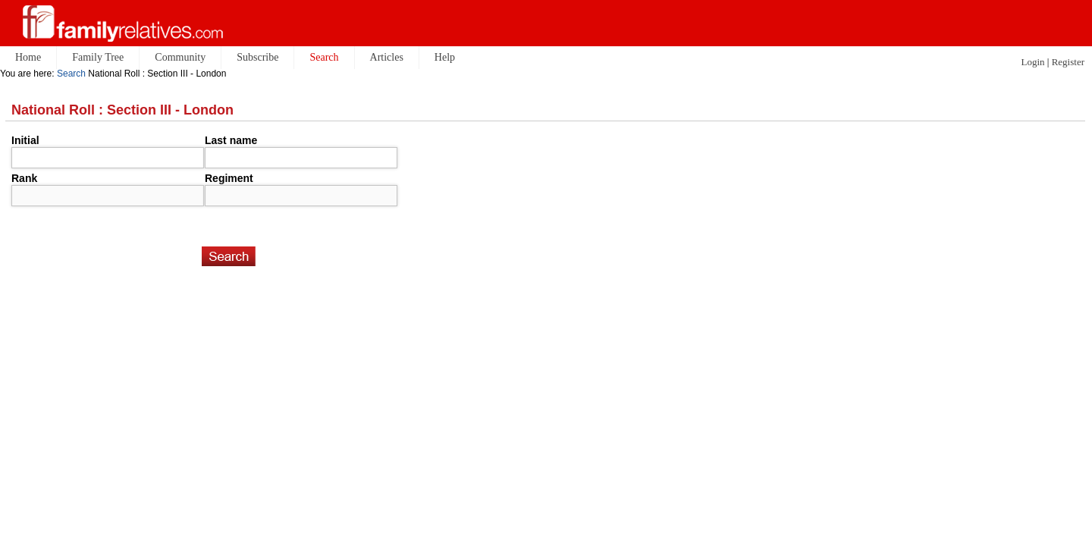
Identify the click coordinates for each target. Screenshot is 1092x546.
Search (71, 73)
